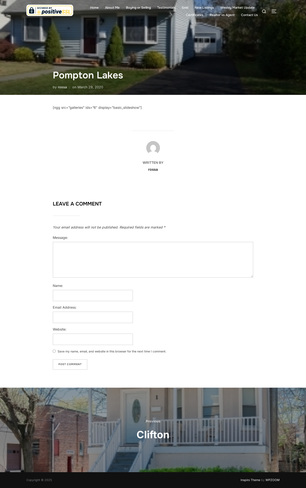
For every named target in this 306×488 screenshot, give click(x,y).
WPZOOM (272, 480)
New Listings (204, 7)
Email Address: (65, 307)
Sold (185, 7)
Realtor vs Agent (222, 15)
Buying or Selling (138, 7)
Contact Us (249, 15)
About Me (112, 7)
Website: (59, 329)
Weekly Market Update (237, 7)
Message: (60, 237)
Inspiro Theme (250, 480)
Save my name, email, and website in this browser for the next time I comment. (112, 351)
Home (94, 7)
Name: (58, 286)
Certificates (194, 15)
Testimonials (166, 7)
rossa (62, 87)
